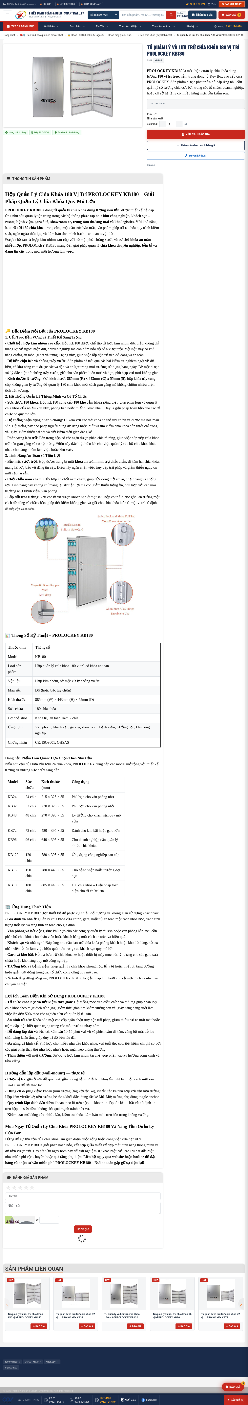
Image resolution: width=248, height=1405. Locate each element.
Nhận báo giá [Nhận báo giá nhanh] (202, 14)
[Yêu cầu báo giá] (233, 1387)
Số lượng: (152, 123)
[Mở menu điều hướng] (7, 15)
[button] (241, 1304)
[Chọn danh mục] (103, 15)
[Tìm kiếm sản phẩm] (142, 15)
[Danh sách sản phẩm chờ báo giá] (231, 15)
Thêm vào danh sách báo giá (196, 145)
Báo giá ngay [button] (232, 4)
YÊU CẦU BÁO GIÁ (196, 134)
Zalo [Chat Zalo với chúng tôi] (212, 4)
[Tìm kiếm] (171, 15)
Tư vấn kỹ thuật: (196, 155)
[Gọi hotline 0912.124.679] (183, 15)
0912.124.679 (234, 26)
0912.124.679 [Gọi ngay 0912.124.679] (195, 4)
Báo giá (39, 1326)
